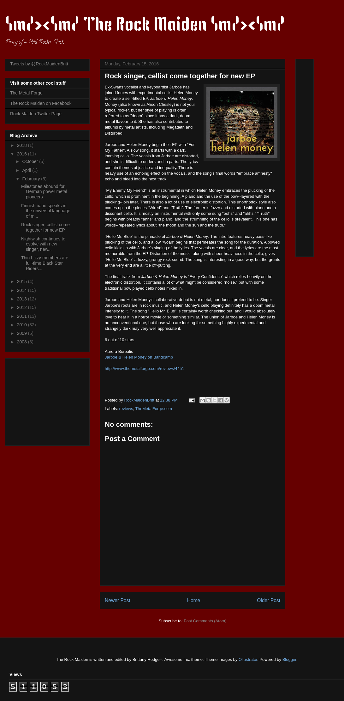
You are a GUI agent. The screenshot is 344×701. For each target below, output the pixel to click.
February (31, 178)
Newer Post (117, 600)
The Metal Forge (26, 92)
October (30, 161)
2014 (22, 290)
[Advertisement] (49, 400)
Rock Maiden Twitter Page (36, 113)
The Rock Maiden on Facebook (41, 103)
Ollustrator (248, 659)
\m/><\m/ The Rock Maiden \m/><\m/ (145, 25)
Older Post (268, 600)
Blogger (289, 659)
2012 (22, 307)
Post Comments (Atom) (205, 621)
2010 (22, 324)
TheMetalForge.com (153, 408)
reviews (126, 408)
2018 (22, 145)
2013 (22, 298)
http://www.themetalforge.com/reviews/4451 (144, 368)
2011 (22, 316)
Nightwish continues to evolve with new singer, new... (43, 244)
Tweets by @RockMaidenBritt (39, 63)
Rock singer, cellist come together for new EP (45, 227)
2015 (22, 281)
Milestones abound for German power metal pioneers (44, 192)
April (27, 170)
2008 (22, 341)
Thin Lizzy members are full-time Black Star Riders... (44, 263)
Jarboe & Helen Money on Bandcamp (139, 357)
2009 (22, 333)
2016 (22, 153)
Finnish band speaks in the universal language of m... (45, 211)
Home (193, 600)
